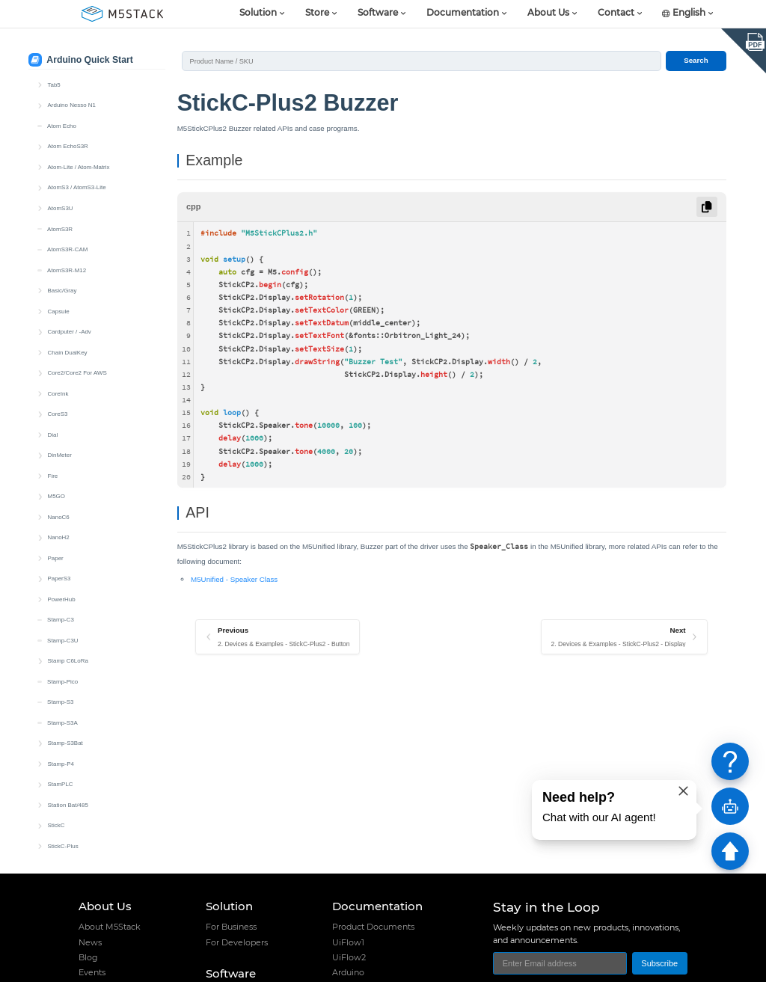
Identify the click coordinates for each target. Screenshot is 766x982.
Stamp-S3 (60, 187)
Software (378, 13)
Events (92, 972)
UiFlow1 (348, 942)
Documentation (462, 13)
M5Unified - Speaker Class (234, 579)
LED (61, 517)
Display (66, 455)
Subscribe (659, 963)
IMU (61, 476)
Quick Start (70, 372)
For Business (231, 926)
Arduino (348, 972)
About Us (548, 13)
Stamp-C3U (62, 126)
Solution (258, 13)
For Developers (237, 942)
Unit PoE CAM (66, 743)
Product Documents (373, 926)
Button (64, 414)
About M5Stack (110, 926)
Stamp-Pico (62, 167)
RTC (62, 558)
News (90, 942)
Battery (65, 393)
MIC (61, 537)
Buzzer (65, 435)
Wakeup (67, 578)
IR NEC (66, 496)
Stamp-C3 (60, 105)
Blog (88, 957)
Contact (616, 13)
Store (317, 13)
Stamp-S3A (62, 208)
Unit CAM (60, 681)
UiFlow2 (349, 957)
